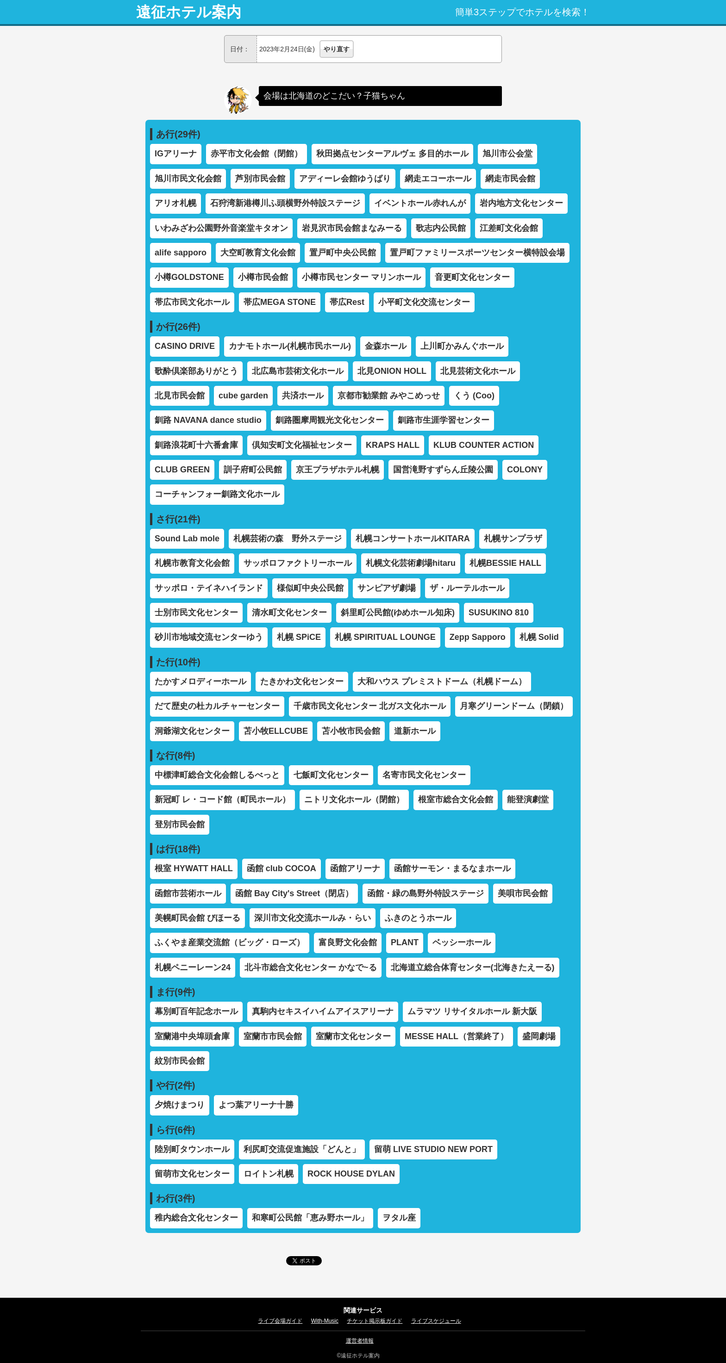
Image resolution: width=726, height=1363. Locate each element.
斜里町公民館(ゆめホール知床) (398, 612)
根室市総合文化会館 (455, 799)
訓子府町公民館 (253, 469)
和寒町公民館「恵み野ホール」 (310, 1217)
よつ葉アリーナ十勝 (256, 1104)
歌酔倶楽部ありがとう (196, 371)
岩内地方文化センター (521, 203)
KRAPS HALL (392, 445)
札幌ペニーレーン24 (193, 967)
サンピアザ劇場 (386, 588)
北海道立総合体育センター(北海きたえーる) (473, 967)
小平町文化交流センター (424, 302)
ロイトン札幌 (269, 1173)
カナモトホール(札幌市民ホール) (290, 346)
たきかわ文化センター (302, 681)
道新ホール (415, 731)
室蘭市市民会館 (273, 1036)
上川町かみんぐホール (462, 346)
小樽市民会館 (263, 277)
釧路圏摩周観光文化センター (329, 420)
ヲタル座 (399, 1217)
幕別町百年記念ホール (196, 1011)
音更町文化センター (472, 277)
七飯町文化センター (331, 775)
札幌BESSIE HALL (505, 563)
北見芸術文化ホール (477, 371)
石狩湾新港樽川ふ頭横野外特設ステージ (285, 203)
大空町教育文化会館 (257, 252)
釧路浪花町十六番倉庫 (196, 445)
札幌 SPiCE (299, 637)
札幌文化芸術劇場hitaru (411, 563)
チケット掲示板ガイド (374, 1321)
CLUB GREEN (182, 469)
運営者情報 (360, 1341)
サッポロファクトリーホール (298, 563)
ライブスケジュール (436, 1321)
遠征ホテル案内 (188, 12)
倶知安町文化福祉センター (302, 445)
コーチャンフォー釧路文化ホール (217, 494)
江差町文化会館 (509, 228)
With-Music (324, 1321)
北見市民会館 (180, 395)
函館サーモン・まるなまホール (452, 868)
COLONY (525, 469)
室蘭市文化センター (353, 1036)
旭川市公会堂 (507, 153)
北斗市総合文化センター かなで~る (310, 967)
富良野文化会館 (348, 942)
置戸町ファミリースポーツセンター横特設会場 (477, 252)
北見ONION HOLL (391, 371)
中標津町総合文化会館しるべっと (217, 775)
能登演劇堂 (528, 799)
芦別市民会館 (260, 178)
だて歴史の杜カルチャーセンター (217, 706)
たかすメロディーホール (200, 681)
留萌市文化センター (192, 1173)
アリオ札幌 (175, 203)
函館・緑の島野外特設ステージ (425, 893)
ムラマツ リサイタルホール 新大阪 (472, 1011)
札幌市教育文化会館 (192, 563)
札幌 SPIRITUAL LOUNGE (385, 637)
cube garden (243, 395)
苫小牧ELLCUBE (276, 731)
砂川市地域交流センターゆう (209, 637)
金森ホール (386, 346)
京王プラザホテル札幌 (337, 469)
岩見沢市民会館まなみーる (352, 228)
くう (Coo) (474, 395)
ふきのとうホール (418, 918)
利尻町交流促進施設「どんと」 (302, 1149)
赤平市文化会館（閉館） (256, 153)
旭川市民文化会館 (188, 178)
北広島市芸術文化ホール (298, 371)
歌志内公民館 (441, 228)
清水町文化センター (289, 612)
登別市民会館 (180, 824)
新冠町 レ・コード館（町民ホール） (222, 799)
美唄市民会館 (523, 893)
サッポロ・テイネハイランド (209, 588)
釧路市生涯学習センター (443, 420)
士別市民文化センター (196, 612)
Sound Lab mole (187, 538)
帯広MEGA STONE (280, 302)
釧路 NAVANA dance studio (208, 420)
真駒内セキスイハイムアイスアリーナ (323, 1011)
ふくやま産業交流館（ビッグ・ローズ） (230, 942)
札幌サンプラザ (513, 538)
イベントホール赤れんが (420, 203)
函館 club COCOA (281, 868)
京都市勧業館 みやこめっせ (389, 395)
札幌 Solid (539, 637)
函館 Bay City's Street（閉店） (294, 893)
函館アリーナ (355, 868)
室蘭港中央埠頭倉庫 (192, 1036)
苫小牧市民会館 (351, 731)
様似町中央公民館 (310, 588)
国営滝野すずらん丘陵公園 (443, 469)
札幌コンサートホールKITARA (413, 538)
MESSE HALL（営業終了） (456, 1036)
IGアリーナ (176, 153)
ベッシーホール (461, 942)
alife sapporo (181, 252)
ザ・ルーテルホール (467, 588)
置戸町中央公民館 (342, 252)
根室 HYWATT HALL (194, 868)
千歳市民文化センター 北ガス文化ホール (370, 706)
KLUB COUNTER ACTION (483, 445)
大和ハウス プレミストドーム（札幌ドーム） (441, 681)
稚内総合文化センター (196, 1217)
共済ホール (303, 395)
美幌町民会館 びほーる (197, 918)
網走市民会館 (510, 178)
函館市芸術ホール (188, 893)
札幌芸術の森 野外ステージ (287, 538)
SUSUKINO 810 (499, 612)
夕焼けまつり (180, 1104)
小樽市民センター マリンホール (361, 277)
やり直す (337, 49)
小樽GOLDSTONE (189, 277)
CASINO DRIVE (185, 346)
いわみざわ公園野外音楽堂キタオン (221, 228)
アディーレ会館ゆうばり (345, 178)
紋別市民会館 (180, 1061)
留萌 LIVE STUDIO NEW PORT (433, 1149)
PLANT (405, 942)
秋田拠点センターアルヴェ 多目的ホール (392, 153)
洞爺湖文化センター (192, 731)
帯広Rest (347, 302)
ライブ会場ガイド (280, 1321)
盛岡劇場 (539, 1036)
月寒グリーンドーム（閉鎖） (514, 706)
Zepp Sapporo (478, 637)
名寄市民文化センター (424, 775)
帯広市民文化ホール (192, 302)
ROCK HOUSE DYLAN (351, 1173)
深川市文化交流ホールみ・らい (312, 918)
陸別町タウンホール (192, 1149)
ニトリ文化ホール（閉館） (354, 799)
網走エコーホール (438, 178)
